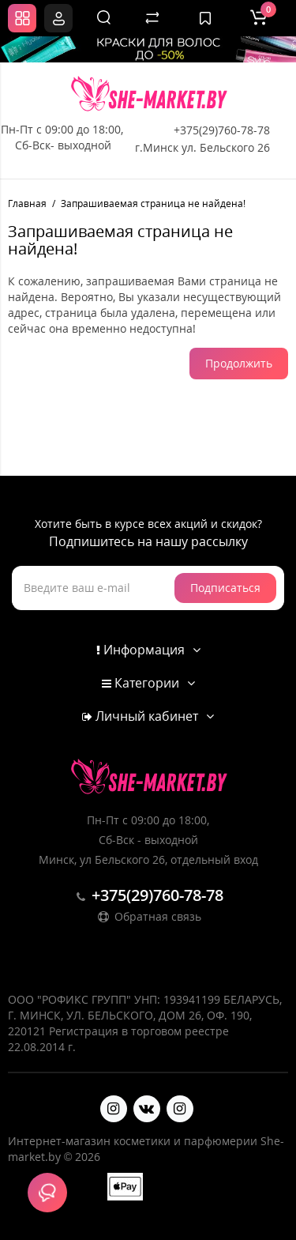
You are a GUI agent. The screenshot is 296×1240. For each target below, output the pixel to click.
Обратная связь (148, 916)
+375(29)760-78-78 (222, 130)
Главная (27, 203)
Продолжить (238, 363)
